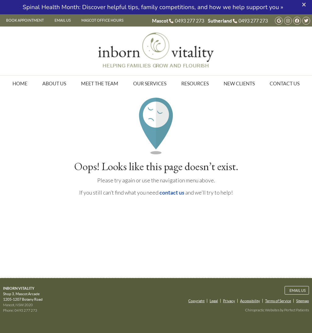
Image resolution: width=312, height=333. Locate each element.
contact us (171, 192)
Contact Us (285, 83)
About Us (54, 83)
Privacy (229, 301)
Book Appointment (25, 20)
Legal (214, 301)
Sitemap (302, 301)
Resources (195, 83)
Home (19, 83)
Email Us (63, 20)
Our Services (149, 83)
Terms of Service (278, 301)
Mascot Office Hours (102, 20)
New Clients (239, 83)
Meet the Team (99, 83)
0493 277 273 (189, 20)
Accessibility (250, 301)
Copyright (196, 301)
